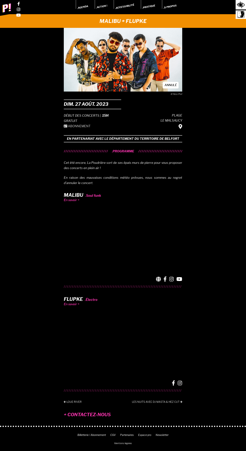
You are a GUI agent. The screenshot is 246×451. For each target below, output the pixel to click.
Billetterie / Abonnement (91, 435)
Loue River (73, 401)
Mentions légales (123, 443)
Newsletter (162, 435)
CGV (113, 435)
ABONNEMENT (77, 126)
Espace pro (144, 435)
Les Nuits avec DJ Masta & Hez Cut (157, 401)
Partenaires (127, 435)
